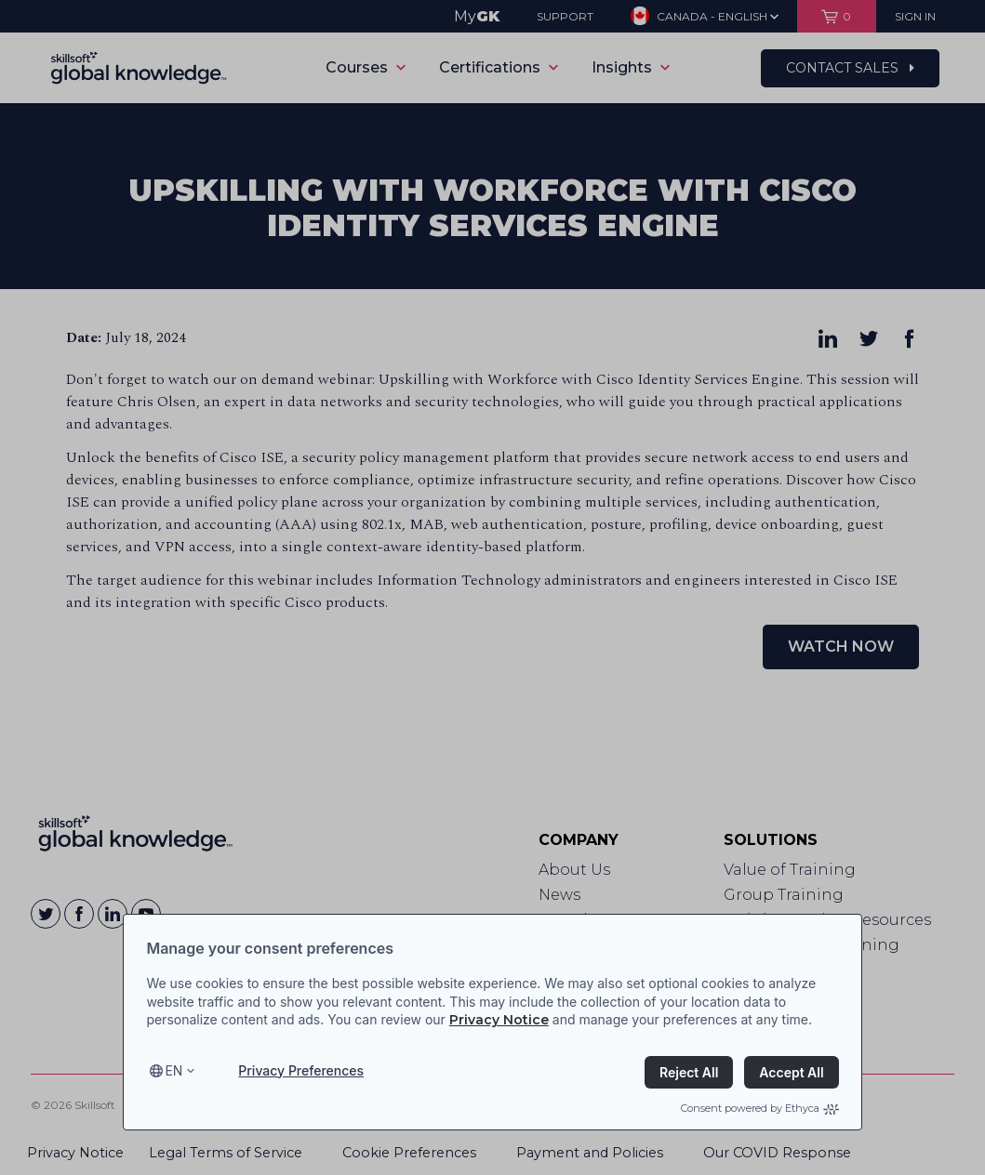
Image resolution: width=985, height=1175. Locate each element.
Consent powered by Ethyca (760, 1108)
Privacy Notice (499, 1019)
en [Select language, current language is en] (173, 1070)
